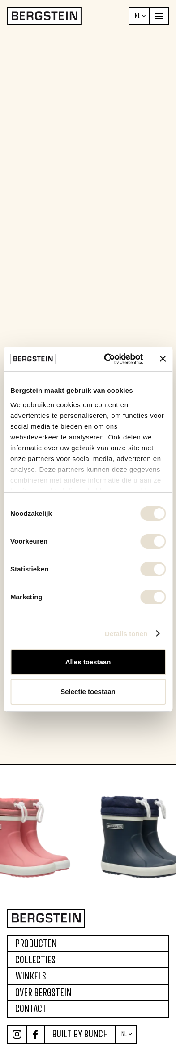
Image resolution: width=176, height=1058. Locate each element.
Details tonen (126, 633)
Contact (31, 1008)
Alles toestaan (88, 662)
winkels (30, 975)
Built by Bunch (80, 1033)
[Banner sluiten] (162, 359)
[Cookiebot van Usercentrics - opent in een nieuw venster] (107, 359)
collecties (35, 959)
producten (36, 943)
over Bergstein (43, 992)
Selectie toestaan (88, 691)
